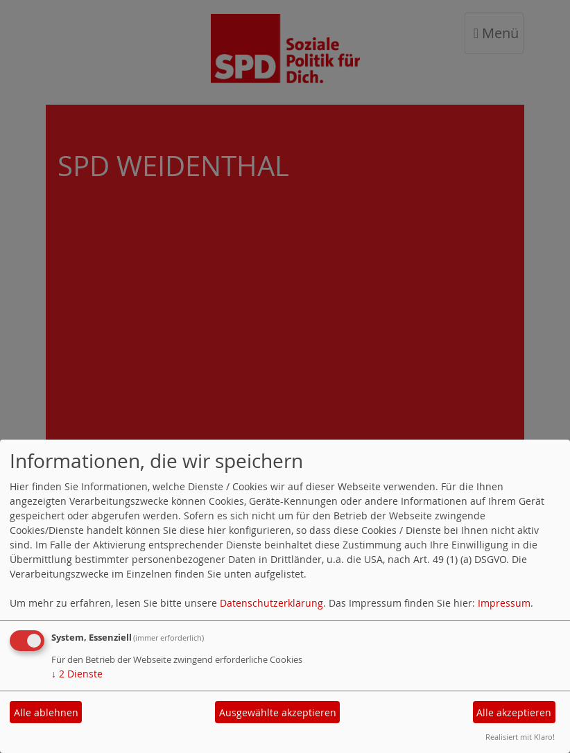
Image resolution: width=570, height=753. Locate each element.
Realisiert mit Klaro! (520, 737)
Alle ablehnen (46, 712)
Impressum (504, 602)
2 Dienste (77, 673)
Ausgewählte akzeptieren (277, 712)
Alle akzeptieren (513, 712)
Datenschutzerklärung (271, 602)
